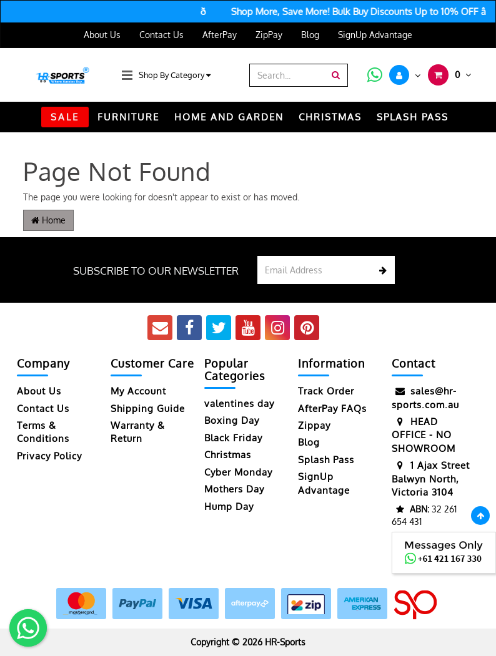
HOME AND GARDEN (229, 117)
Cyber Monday (238, 472)
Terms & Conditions (43, 431)
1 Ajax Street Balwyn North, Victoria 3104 (431, 478)
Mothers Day (234, 489)
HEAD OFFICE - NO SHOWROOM (423, 434)
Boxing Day (231, 420)
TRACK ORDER (248, 147)
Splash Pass (413, 117)
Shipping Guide (148, 408)
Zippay (314, 425)
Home (48, 220)
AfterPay (219, 34)
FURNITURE (128, 117)
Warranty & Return (138, 431)
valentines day (239, 403)
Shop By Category (175, 75)
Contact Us (161, 34)
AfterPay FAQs (332, 408)
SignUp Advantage (375, 34)
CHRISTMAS (330, 117)
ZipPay (268, 34)
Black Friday (233, 438)
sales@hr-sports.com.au (425, 397)
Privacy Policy (49, 456)
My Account (138, 391)
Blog (310, 34)
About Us (102, 34)
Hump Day (229, 506)
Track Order (326, 391)
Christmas (227, 455)
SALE (65, 117)
